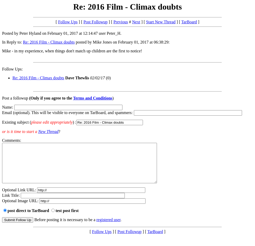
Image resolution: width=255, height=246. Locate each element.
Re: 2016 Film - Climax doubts (49, 42)
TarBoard (189, 22)
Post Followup (96, 22)
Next (136, 22)
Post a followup (15, 98)
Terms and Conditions (92, 98)
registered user (109, 227)
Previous (120, 22)
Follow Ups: (12, 69)
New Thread (48, 131)
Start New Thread (160, 22)
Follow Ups (68, 22)
